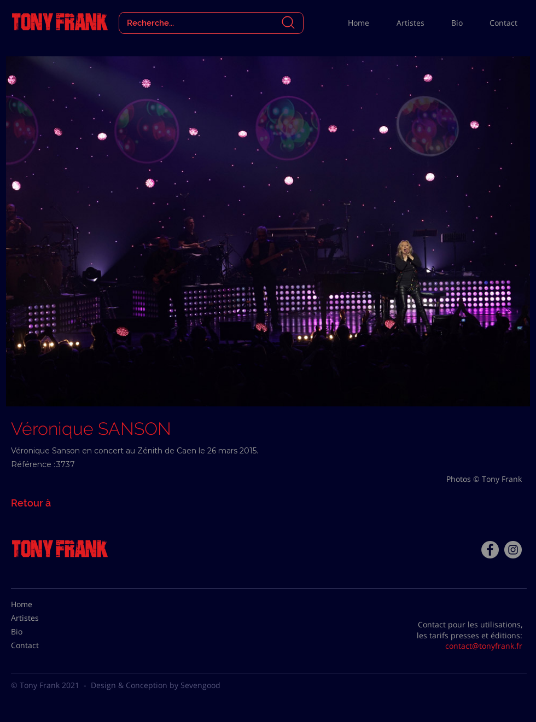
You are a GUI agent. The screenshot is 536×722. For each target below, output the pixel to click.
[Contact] (38, 645)
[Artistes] (38, 618)
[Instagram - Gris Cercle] (513, 549)
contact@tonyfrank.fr (483, 646)
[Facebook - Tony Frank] (490, 549)
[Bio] (38, 632)
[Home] (38, 604)
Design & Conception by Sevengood (155, 685)
